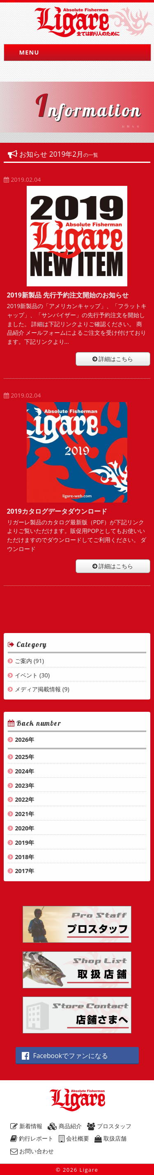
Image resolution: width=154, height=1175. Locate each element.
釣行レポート (31, 1138)
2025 (21, 757)
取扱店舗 (110, 1138)
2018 (21, 857)
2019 (21, 842)
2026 (21, 739)
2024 (21, 771)
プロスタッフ (109, 1126)
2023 (21, 785)
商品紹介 (65, 1126)
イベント (26, 675)
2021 (21, 814)
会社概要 (74, 1138)
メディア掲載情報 (38, 689)
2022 (21, 799)
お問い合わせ (32, 1151)
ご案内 (23, 661)
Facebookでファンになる (65, 1055)
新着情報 (26, 1126)
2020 (21, 828)
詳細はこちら (112, 359)
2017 (21, 871)
